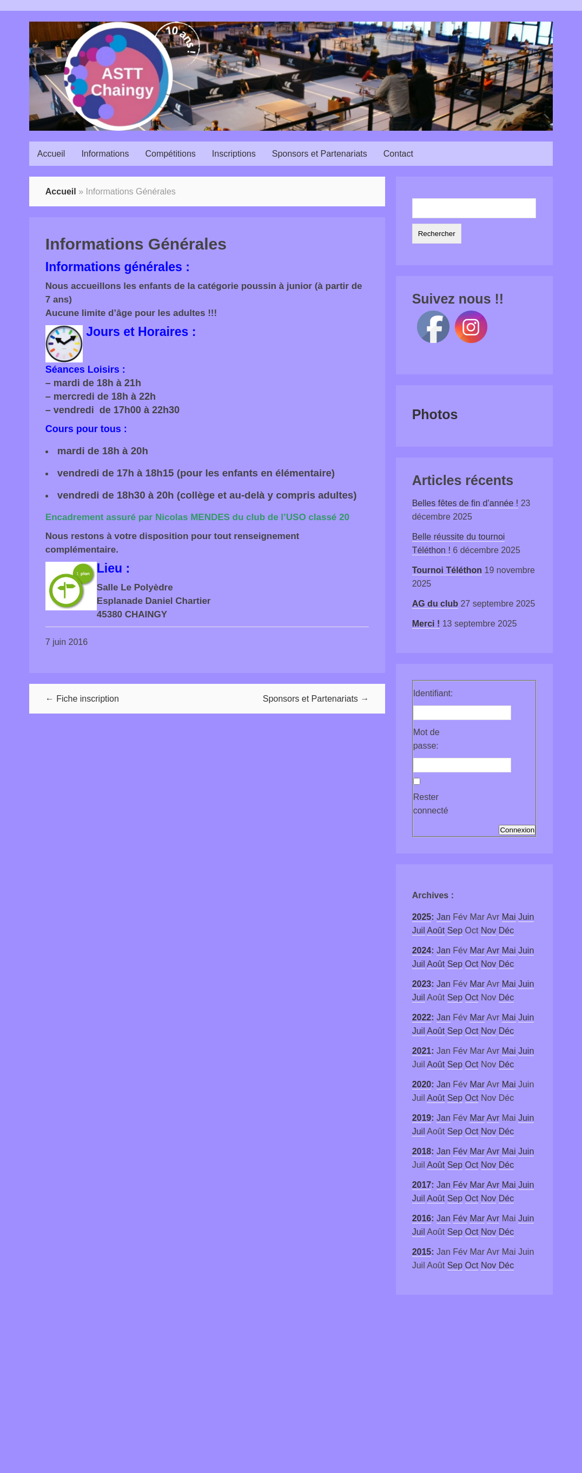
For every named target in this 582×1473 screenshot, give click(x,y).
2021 (422, 1050)
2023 (422, 983)
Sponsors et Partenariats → (316, 698)
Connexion (517, 830)
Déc (506, 930)
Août (436, 930)
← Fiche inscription (82, 698)
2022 (422, 1017)
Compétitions (170, 153)
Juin (526, 917)
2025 (422, 917)
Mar (477, 950)
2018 (422, 1151)
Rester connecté (430, 803)
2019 (422, 1117)
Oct (472, 963)
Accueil (51, 153)
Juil (418, 930)
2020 (422, 1084)
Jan (443, 917)
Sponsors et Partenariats (319, 153)
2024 (422, 950)
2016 (422, 1218)
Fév (460, 1151)
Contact (398, 153)
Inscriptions (234, 153)
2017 (422, 1184)
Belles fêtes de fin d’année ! (465, 503)
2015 (422, 1251)
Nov (488, 930)
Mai (509, 917)
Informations (105, 153)
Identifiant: (432, 693)
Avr (493, 950)
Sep (454, 930)
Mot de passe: (426, 739)
